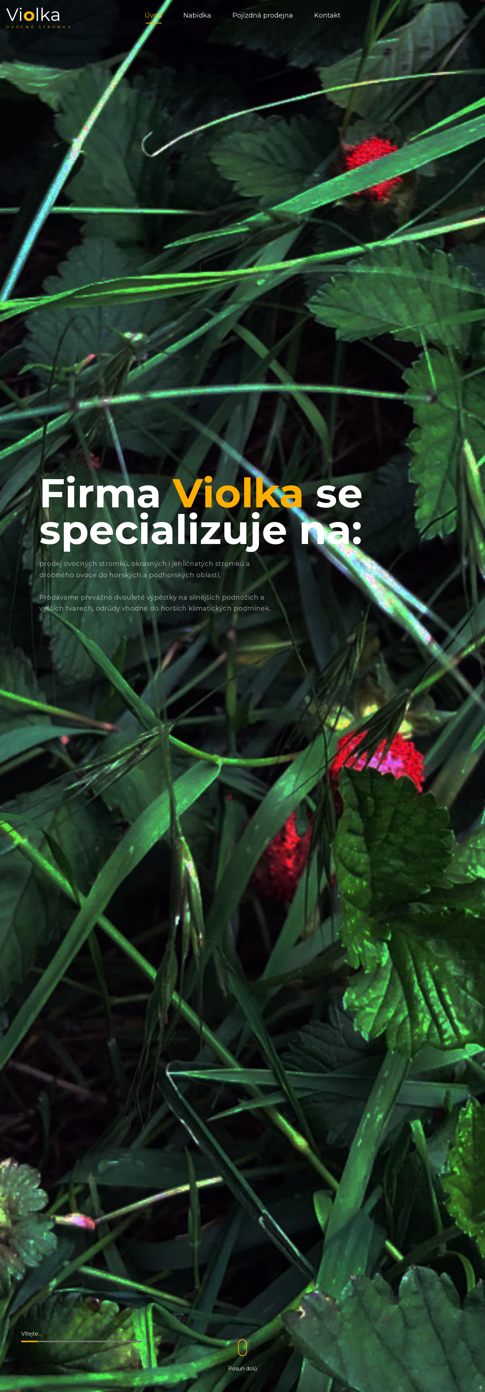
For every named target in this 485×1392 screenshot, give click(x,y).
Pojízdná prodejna (262, 18)
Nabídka (197, 18)
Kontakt (327, 18)
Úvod (153, 18)
